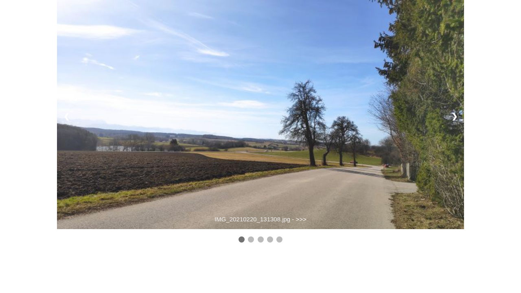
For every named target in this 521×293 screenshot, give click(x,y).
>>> (301, 219)
